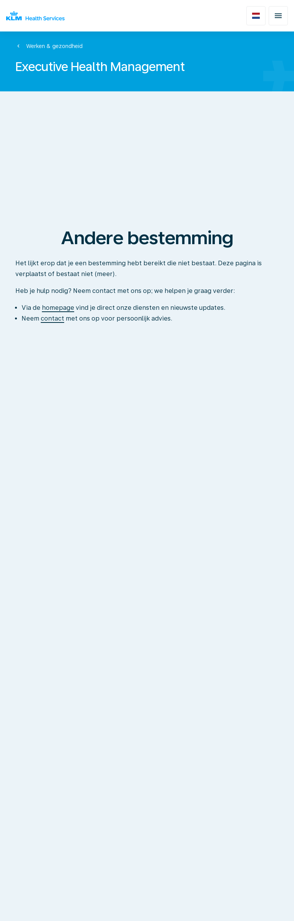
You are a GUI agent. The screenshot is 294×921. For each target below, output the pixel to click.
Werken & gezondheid (54, 46)
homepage (58, 307)
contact (52, 318)
